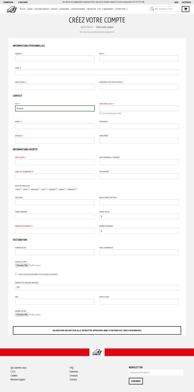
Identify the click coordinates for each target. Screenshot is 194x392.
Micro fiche (120, 9)
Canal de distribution (23, 171)
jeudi (43, 189)
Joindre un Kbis (21, 262)
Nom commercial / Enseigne (109, 157)
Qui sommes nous (19, 367)
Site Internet (104, 171)
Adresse (18, 136)
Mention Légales (18, 379)
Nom (100, 53)
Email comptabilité (106, 247)
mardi (25, 189)
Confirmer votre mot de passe (110, 82)
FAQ (72, 367)
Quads (30, 9)
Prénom (18, 53)
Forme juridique (21, 212)
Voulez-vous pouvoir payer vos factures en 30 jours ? (38, 274)
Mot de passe (19, 82)
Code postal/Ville (105, 103)
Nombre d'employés (106, 226)
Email (17, 68)
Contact (73, 379)
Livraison (74, 375)
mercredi (34, 189)
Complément (103, 136)
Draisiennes (64, 9)
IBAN (16, 297)
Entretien (92, 9)
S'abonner (136, 381)
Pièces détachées (78, 9)
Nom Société (19, 157)
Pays (16, 103)
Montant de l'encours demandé (26, 282)
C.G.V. (13, 371)
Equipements (109, 9)
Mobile (17, 121)
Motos (22, 9)
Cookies (14, 375)
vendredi (52, 189)
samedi (61, 189)
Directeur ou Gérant (22, 226)
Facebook (186, 2)
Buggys (54, 9)
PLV (99, 9)
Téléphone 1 (103, 121)
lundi (17, 189)
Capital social (104, 212)
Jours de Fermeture (22, 186)
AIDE (176, 2)
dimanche (71, 189)
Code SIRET (19, 197)
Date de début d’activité (108, 197)
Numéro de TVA (20, 247)
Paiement (74, 371)
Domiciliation (104, 297)
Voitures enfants (42, 9)
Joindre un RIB (20, 311)
